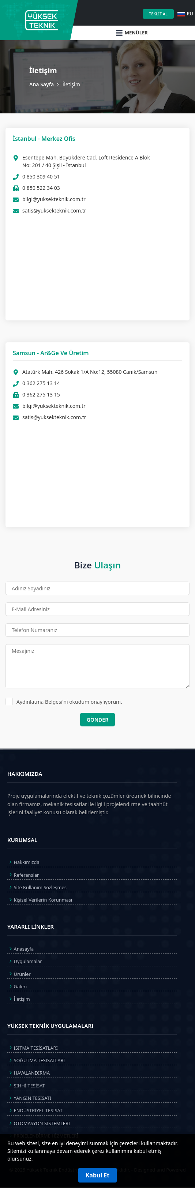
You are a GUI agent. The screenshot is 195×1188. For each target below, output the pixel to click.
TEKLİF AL (158, 13)
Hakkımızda (23, 862)
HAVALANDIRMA (28, 1072)
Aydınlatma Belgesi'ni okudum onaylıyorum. (63, 701)
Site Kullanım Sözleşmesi (37, 887)
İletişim (18, 999)
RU (185, 13)
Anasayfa (20, 948)
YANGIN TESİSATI (29, 1098)
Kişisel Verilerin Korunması (39, 899)
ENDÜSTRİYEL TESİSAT (35, 1110)
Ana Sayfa (41, 84)
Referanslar (23, 874)
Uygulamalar (24, 961)
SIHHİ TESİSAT (26, 1085)
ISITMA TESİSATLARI (32, 1047)
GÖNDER (97, 719)
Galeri (17, 986)
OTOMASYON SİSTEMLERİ (38, 1123)
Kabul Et (98, 1175)
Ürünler (19, 973)
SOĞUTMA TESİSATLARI (36, 1060)
